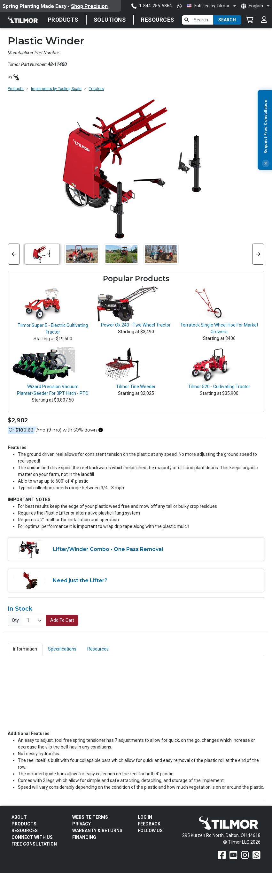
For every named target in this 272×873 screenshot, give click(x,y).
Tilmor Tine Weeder (136, 386)
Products (63, 20)
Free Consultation (34, 844)
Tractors (96, 89)
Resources (157, 20)
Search (227, 19)
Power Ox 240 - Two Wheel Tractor (136, 324)
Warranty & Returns (97, 830)
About (19, 817)
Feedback (149, 823)
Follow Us (150, 830)
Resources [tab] (98, 648)
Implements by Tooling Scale (56, 89)
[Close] (265, 171)
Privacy (81, 823)
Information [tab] (25, 648)
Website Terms (90, 817)
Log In (145, 817)
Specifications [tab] (62, 648)
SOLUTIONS (110, 20)
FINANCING (84, 837)
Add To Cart (62, 620)
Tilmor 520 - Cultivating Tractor (219, 386)
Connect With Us (32, 837)
